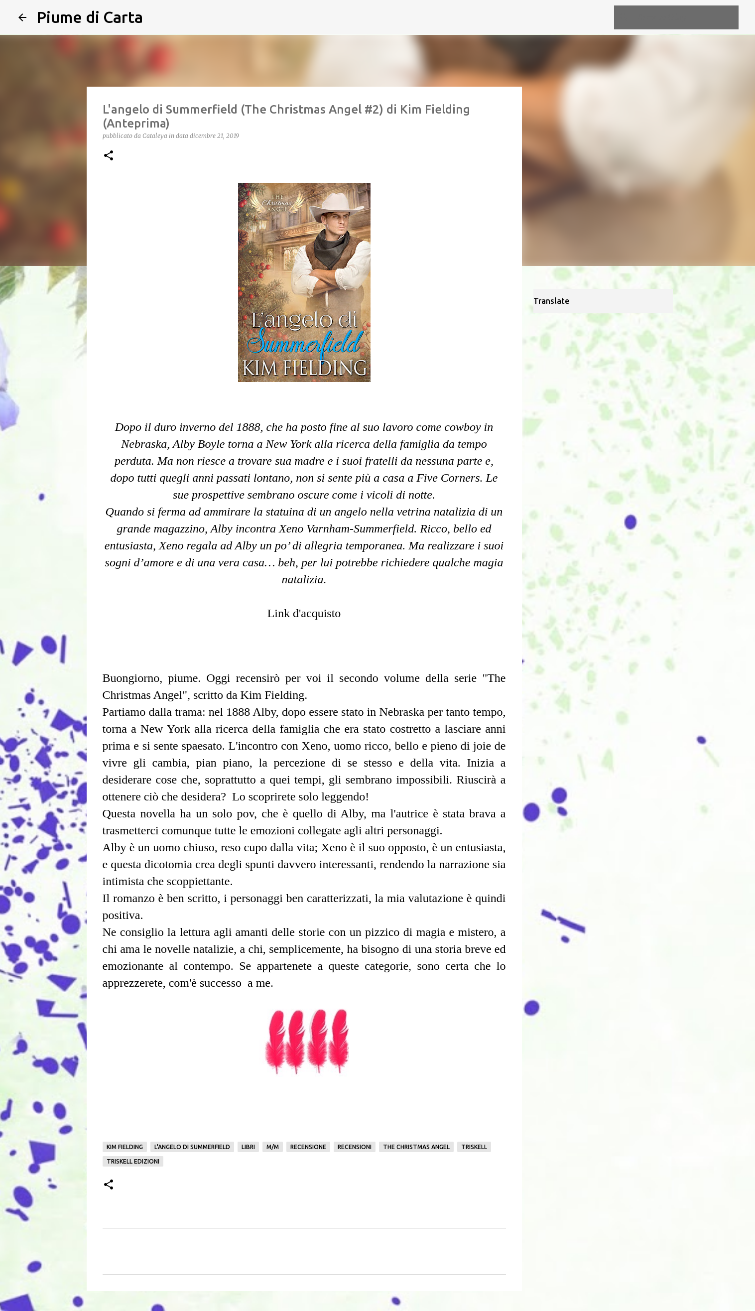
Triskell (474, 1147)
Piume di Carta (89, 17)
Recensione (308, 1147)
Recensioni (355, 1147)
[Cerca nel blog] (686, 17)
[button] (109, 156)
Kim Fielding (125, 1147)
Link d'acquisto (304, 613)
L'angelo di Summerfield (192, 1147)
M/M (272, 1147)
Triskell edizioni (133, 1161)
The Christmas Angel (416, 1147)
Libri (248, 1147)
